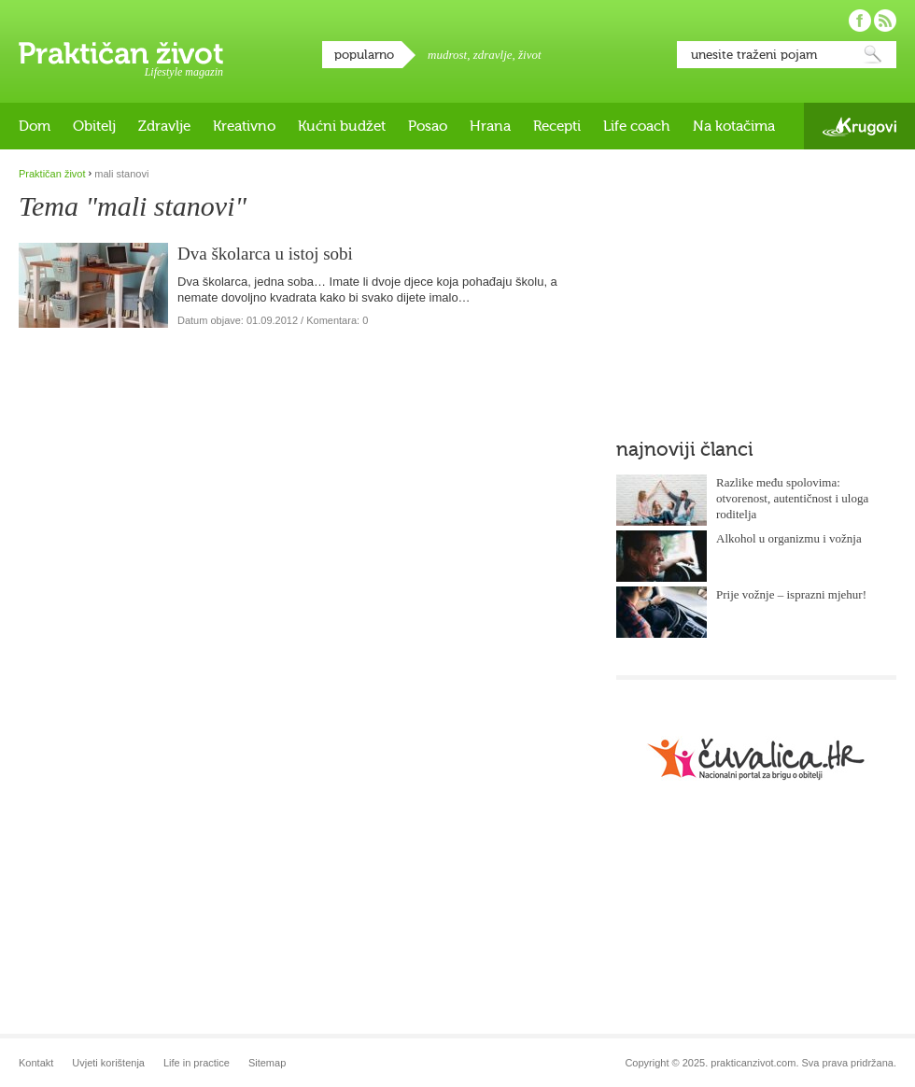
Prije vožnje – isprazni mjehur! (791, 594)
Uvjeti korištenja (108, 1062)
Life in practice (196, 1062)
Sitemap (267, 1062)
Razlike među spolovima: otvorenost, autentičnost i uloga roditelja (792, 498)
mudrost (447, 55)
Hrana (490, 126)
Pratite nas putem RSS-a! (885, 20)
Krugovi (859, 126)
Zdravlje (164, 126)
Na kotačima (734, 126)
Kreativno (244, 126)
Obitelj (94, 126)
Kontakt (36, 1062)
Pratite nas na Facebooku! (860, 20)
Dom (34, 126)
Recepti (557, 126)
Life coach (636, 126)
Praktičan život (120, 53)
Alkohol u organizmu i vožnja (789, 538)
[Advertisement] (734, 285)
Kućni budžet (342, 126)
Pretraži (873, 54)
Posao (427, 126)
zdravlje (493, 55)
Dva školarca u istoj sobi (265, 253)
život (530, 55)
